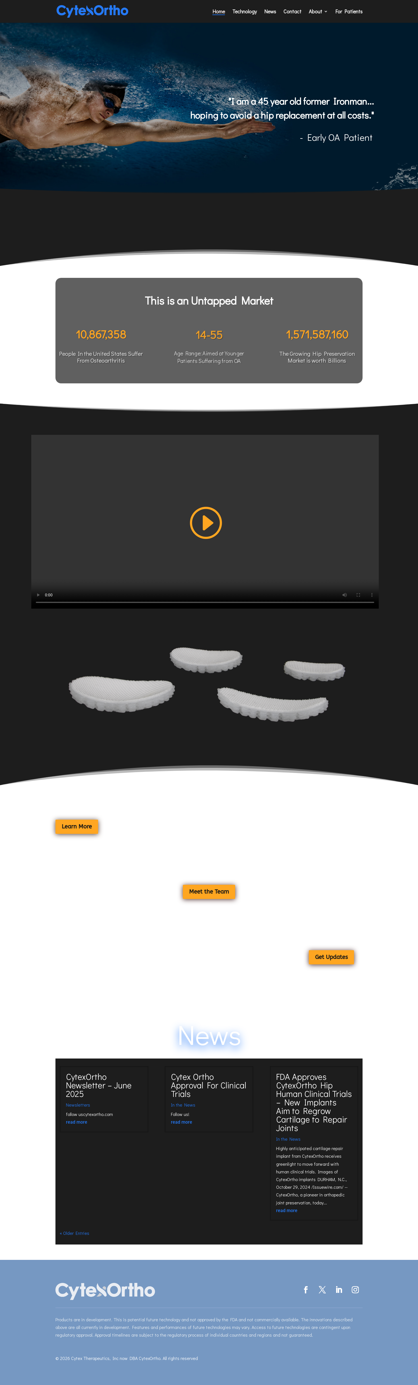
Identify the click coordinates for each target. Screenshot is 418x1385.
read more (76, 1122)
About (315, 12)
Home (218, 12)
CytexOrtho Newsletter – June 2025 (99, 1085)
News (270, 12)
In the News (183, 1105)
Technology (244, 12)
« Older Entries (74, 1233)
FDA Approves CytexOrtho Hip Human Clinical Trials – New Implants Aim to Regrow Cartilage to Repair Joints (314, 1102)
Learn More (77, 826)
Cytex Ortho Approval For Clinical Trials (208, 1085)
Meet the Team (209, 891)
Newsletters (78, 1105)
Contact (292, 12)
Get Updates (331, 957)
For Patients (349, 12)
